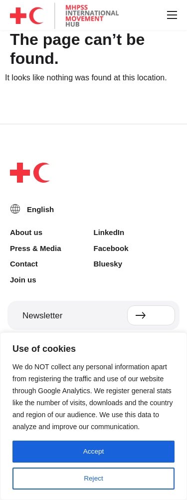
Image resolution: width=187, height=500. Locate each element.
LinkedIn (109, 232)
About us (26, 232)
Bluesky (108, 263)
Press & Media (35, 248)
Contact (24, 263)
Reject (94, 479)
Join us (23, 279)
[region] (93, 416)
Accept (93, 452)
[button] (171, 15)
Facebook (111, 248)
